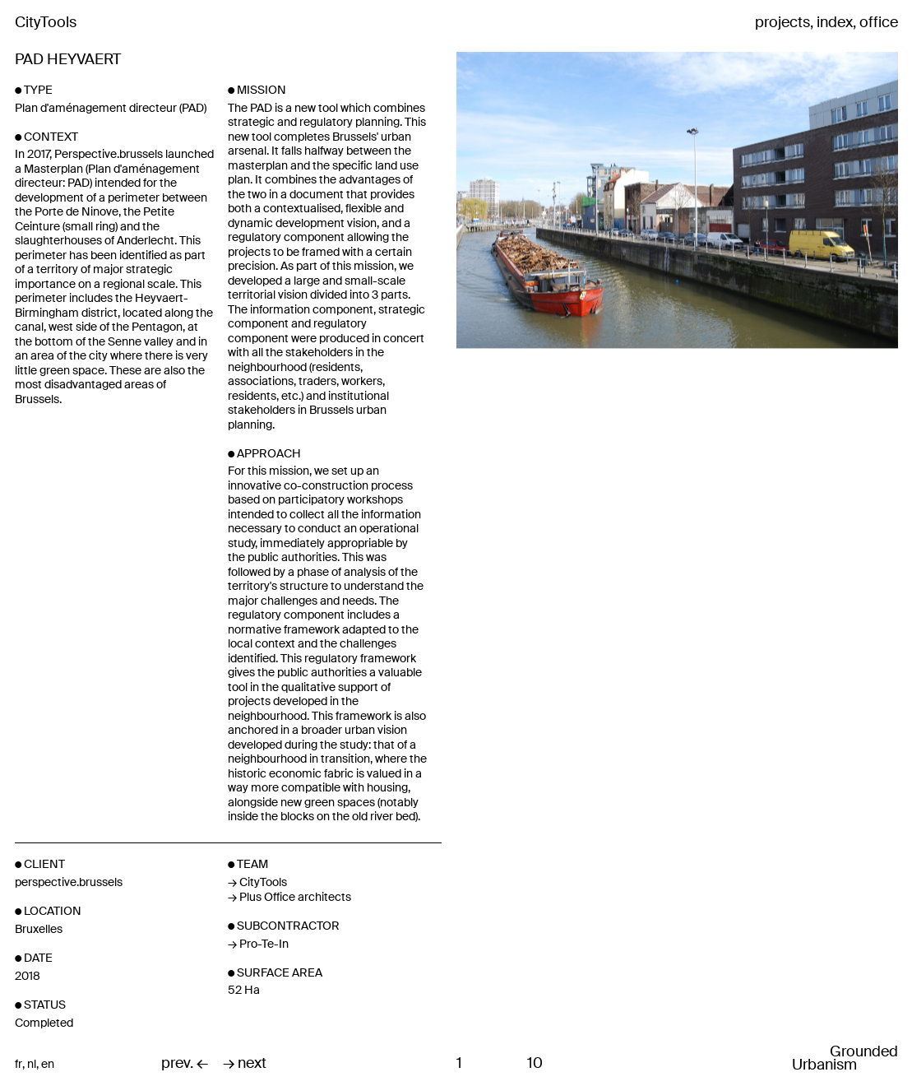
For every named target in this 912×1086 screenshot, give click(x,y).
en (47, 1064)
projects (782, 23)
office (878, 23)
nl (31, 1064)
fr (18, 1064)
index (835, 23)
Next (750, 295)
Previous (529, 295)
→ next (244, 1064)
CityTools (45, 22)
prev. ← (184, 1064)
